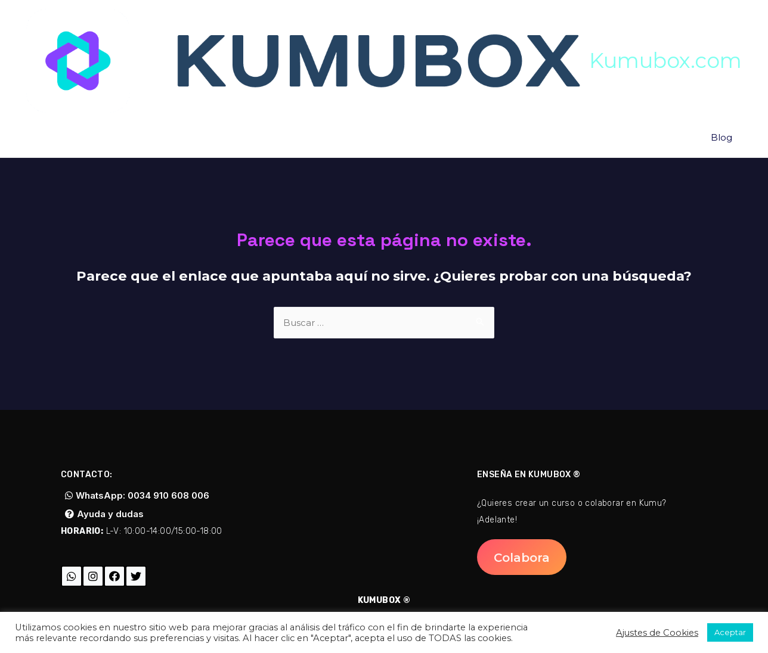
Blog (722, 139)
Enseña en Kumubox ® (529, 474)
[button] (137, 495)
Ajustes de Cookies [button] (657, 632)
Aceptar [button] (730, 632)
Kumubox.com (665, 60)
